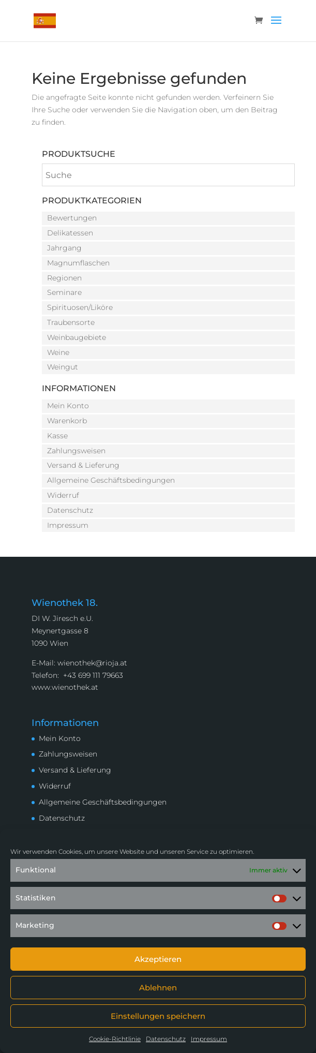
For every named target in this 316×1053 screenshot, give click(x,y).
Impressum (209, 1039)
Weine (58, 352)
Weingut (62, 367)
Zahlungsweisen (76, 450)
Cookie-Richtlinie (115, 1039)
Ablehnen (158, 987)
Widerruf (63, 495)
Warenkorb (67, 420)
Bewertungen (72, 218)
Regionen (64, 278)
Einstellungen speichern (158, 1016)
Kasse (57, 435)
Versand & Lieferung (83, 465)
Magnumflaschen (78, 263)
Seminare (64, 292)
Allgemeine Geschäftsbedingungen (111, 480)
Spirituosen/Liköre (80, 307)
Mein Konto (68, 405)
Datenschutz (166, 1039)
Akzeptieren (158, 959)
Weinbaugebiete (76, 337)
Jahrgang (64, 248)
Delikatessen (70, 233)
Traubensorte (71, 322)
